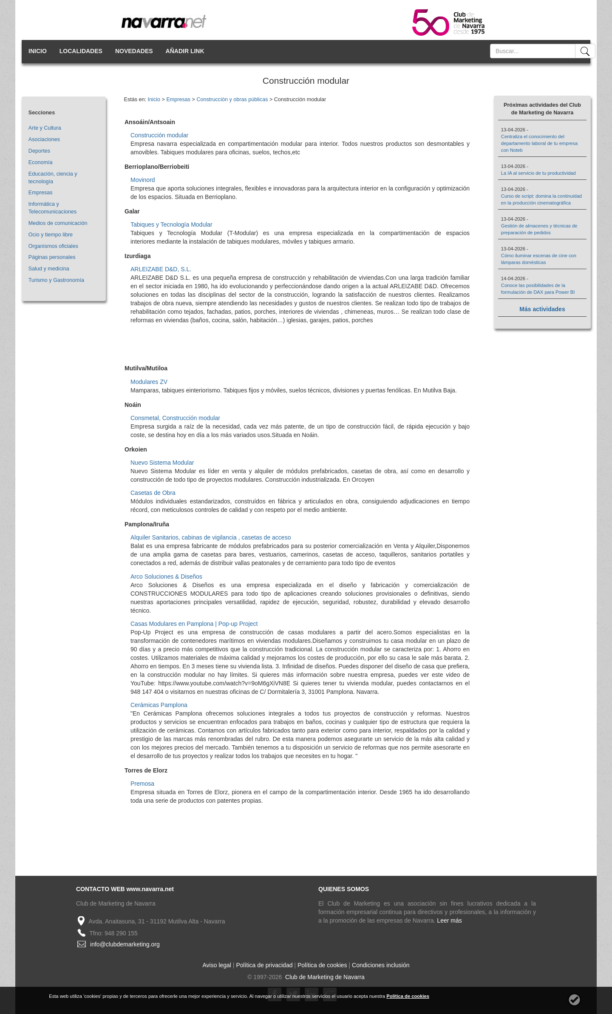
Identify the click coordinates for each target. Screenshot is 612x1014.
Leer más (449, 920)
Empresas (40, 193)
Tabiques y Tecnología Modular (171, 224)
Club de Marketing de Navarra (324, 977)
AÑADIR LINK (185, 51)
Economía (40, 162)
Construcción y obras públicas (232, 99)
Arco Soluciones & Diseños (166, 576)
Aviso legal (217, 965)
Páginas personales (52, 257)
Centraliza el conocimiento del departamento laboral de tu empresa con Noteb (539, 143)
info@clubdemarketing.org (125, 944)
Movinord (142, 179)
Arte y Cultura (44, 128)
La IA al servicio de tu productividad (538, 173)
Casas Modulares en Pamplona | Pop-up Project (194, 623)
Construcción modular (159, 135)
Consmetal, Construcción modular (175, 418)
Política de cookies (322, 965)
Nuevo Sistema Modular (162, 462)
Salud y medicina (48, 269)
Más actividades (542, 309)
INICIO (37, 51)
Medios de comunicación (58, 223)
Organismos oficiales (53, 246)
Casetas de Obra (153, 492)
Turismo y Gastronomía (56, 280)
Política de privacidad (264, 965)
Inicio (154, 99)
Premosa (142, 783)
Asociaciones (44, 139)
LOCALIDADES (81, 51)
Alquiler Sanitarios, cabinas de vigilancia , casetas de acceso (210, 537)
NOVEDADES (134, 51)
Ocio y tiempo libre (50, 235)
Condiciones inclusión (380, 965)
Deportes (39, 151)
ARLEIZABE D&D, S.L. (160, 269)
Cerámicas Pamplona (158, 705)
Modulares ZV (148, 381)
